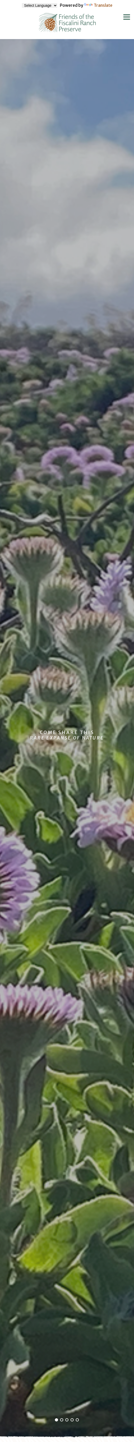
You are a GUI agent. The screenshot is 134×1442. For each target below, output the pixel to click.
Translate (98, 5)
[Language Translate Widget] (39, 5)
